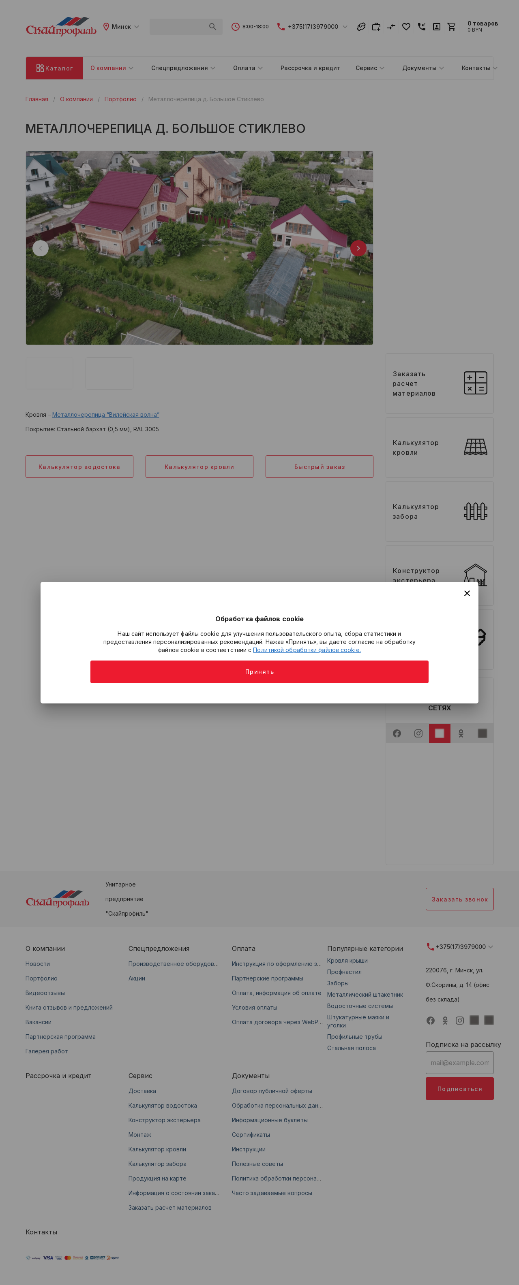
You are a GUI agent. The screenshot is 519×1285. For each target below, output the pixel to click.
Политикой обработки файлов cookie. (306, 649)
